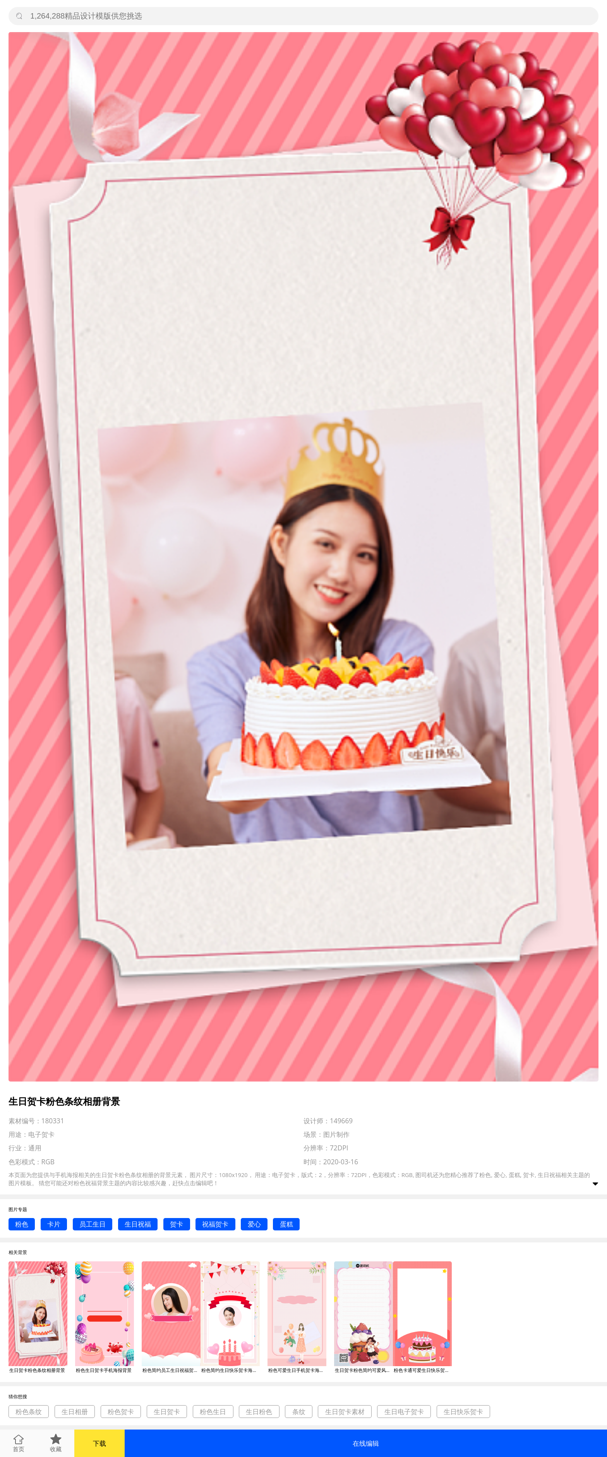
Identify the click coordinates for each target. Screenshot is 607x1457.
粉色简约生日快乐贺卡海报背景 (230, 1370)
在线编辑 (366, 1443)
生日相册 (75, 1411)
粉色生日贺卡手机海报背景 (104, 1370)
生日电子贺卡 (404, 1411)
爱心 (254, 1224)
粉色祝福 (85, 1183)
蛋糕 (286, 1224)
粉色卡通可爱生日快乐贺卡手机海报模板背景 (423, 1370)
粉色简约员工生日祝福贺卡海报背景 (171, 1370)
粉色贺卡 (121, 1411)
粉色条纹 (28, 1411)
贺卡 (176, 1224)
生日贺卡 (167, 1411)
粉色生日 (213, 1411)
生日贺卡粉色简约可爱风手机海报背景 (364, 1370)
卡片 (53, 1224)
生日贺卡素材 (345, 1411)
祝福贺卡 (215, 1224)
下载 (99, 1443)
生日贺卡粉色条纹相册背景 (37, 1370)
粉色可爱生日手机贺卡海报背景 (297, 1370)
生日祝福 (138, 1224)
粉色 (21, 1224)
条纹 (298, 1411)
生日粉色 (259, 1411)
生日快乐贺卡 (463, 1411)
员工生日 (92, 1224)
